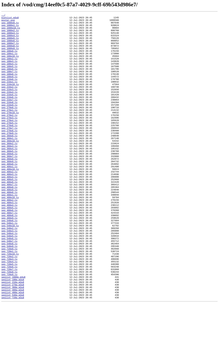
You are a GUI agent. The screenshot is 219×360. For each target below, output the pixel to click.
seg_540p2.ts (9, 271)
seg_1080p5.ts (10, 43)
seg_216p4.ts (9, 107)
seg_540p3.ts (9, 274)
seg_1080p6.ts (10, 46)
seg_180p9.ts (9, 89)
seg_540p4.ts (9, 277)
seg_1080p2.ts (10, 33)
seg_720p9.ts (9, 326)
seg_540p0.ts (9, 262)
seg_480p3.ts (9, 240)
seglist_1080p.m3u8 (13, 329)
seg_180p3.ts (9, 70)
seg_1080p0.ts (10, 24)
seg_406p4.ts (9, 209)
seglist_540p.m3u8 (12, 351)
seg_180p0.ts (9, 58)
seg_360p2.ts (9, 169)
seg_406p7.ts (9, 218)
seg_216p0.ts (9, 92)
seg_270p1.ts (9, 129)
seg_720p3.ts (9, 308)
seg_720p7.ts (9, 320)
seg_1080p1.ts (10, 27)
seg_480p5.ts (9, 246)
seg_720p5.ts (9, 314)
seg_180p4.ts (9, 74)
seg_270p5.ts (9, 144)
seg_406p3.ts (9, 206)
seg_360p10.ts (10, 166)
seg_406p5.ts (9, 212)
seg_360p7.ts (9, 185)
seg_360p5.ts (9, 178)
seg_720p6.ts (9, 317)
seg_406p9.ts (9, 225)
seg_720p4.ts (9, 311)
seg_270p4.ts (9, 141)
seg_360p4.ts (9, 175)
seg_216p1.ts (9, 95)
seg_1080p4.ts (10, 40)
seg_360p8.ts (9, 188)
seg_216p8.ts (9, 120)
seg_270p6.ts (9, 148)
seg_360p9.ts (9, 191)
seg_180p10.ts (10, 64)
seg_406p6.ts (9, 215)
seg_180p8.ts (9, 86)
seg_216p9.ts (9, 123)
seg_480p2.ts (9, 237)
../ (3, 15)
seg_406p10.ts (10, 200)
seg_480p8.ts (9, 255)
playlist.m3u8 (10, 18)
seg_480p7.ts (9, 252)
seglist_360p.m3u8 (12, 342)
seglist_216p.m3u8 (12, 336)
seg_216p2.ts (9, 101)
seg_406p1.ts (9, 197)
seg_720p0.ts (9, 295)
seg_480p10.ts (10, 234)
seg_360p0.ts (9, 160)
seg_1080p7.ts (10, 49)
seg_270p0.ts (9, 126)
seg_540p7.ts (9, 286)
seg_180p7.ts (9, 83)
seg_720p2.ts (9, 305)
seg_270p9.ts (9, 157)
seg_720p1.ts (9, 299)
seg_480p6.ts (9, 249)
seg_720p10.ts (10, 302)
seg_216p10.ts (10, 98)
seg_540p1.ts (9, 265)
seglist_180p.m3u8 (12, 332)
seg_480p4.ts (9, 243)
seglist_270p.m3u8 (12, 339)
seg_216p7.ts (9, 117)
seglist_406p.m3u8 (12, 345)
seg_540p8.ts (9, 289)
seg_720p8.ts (9, 323)
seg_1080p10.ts (10, 30)
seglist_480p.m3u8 (12, 348)
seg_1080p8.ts (10, 52)
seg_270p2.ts (9, 135)
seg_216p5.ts (9, 111)
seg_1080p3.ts (10, 37)
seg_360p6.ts (9, 181)
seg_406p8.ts (9, 222)
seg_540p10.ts (10, 268)
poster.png (8, 21)
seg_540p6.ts (9, 283)
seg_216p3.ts (9, 104)
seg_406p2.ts (9, 203)
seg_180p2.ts (9, 67)
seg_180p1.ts (9, 61)
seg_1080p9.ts (10, 55)
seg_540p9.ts (9, 292)
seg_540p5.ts (9, 280)
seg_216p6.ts (9, 114)
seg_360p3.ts (9, 172)
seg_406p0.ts (9, 194)
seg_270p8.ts (9, 154)
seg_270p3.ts (9, 138)
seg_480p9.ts (9, 258)
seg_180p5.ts (9, 77)
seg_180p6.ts (9, 80)
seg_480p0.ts (9, 228)
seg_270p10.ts (10, 132)
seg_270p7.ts (9, 151)
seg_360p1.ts (9, 163)
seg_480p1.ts (9, 231)
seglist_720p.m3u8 (12, 354)
